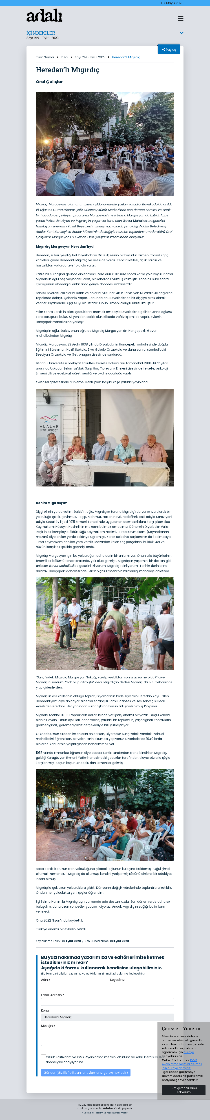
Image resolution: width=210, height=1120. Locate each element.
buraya (188, 1052)
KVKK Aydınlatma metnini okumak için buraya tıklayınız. (182, 1064)
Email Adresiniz (52, 995)
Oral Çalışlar (49, 81)
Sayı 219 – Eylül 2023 (90, 57)
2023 (64, 57)
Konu (45, 1010)
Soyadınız (117, 979)
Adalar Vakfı (112, 1108)
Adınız (45, 979)
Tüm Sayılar (45, 57)
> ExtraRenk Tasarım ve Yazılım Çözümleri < (105, 1112)
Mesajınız (48, 1025)
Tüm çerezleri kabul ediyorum (183, 1090)
